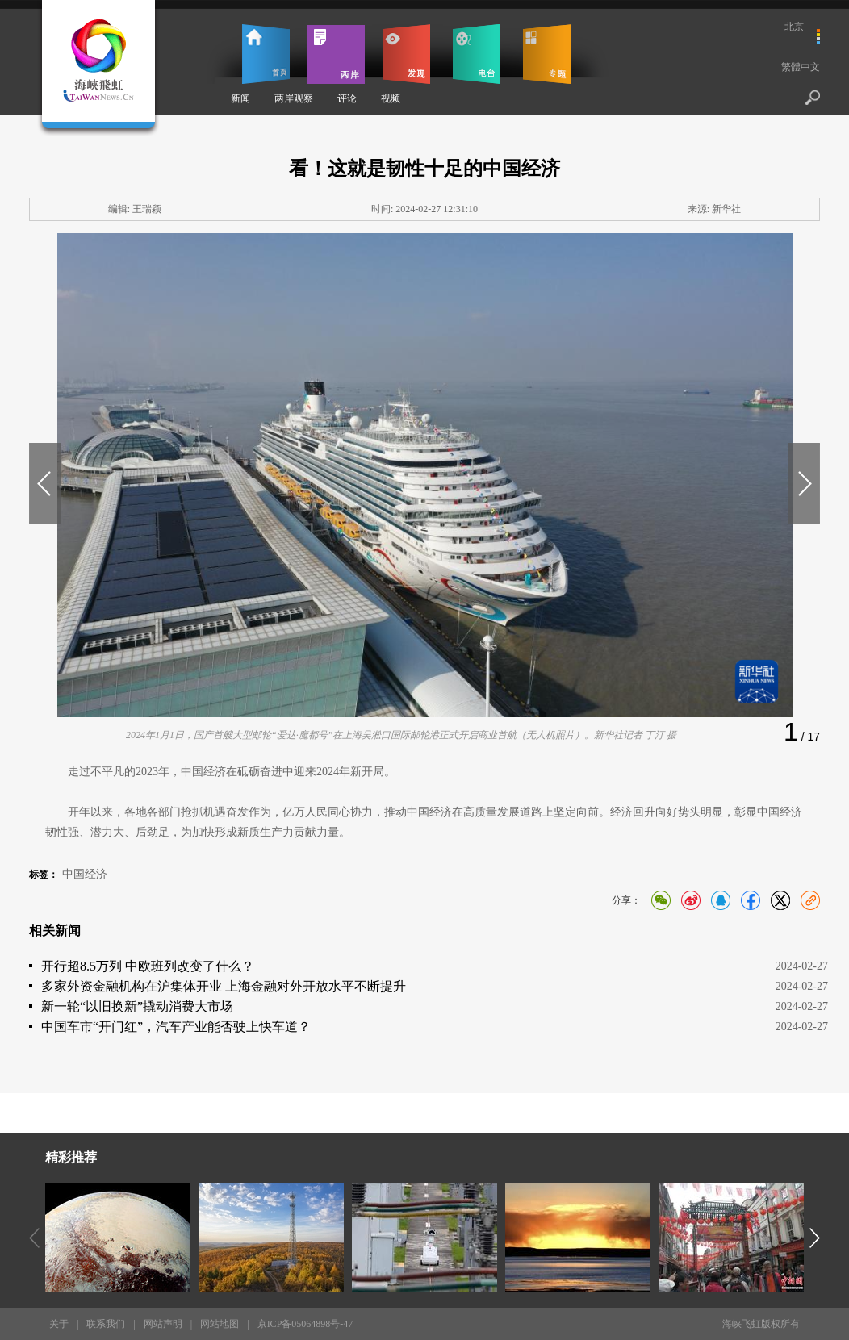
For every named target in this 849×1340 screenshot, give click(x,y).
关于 (59, 1324)
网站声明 (163, 1324)
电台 (476, 54)
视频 (390, 98)
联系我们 (105, 1324)
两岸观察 (293, 98)
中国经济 (84, 874)
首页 (266, 54)
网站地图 (219, 1324)
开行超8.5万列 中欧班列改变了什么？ (147, 966)
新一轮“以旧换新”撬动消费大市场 (137, 1006)
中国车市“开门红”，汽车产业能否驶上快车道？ (176, 1026)
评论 (347, 98)
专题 (546, 54)
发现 (406, 54)
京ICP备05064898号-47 (305, 1324)
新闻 (240, 98)
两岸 (336, 54)
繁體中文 (800, 67)
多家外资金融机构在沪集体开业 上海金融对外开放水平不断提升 (223, 986)
